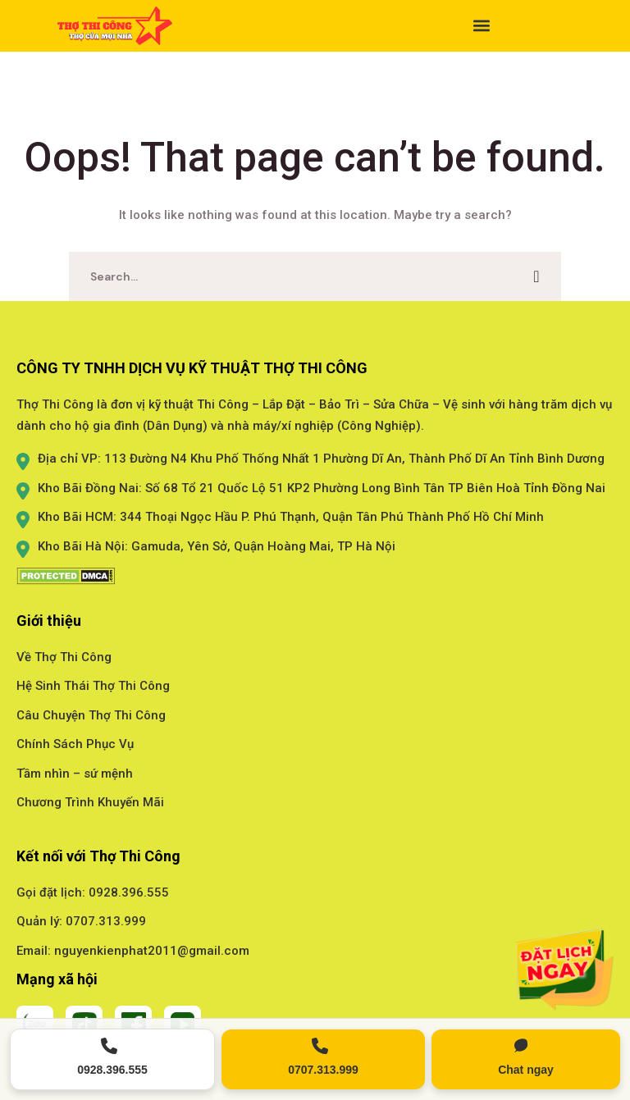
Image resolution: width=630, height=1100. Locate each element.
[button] (315, 25)
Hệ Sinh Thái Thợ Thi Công (93, 685)
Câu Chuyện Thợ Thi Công (91, 715)
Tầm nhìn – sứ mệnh (74, 773)
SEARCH (536, 276)
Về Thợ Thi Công (64, 657)
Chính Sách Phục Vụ (75, 744)
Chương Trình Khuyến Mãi (90, 802)
